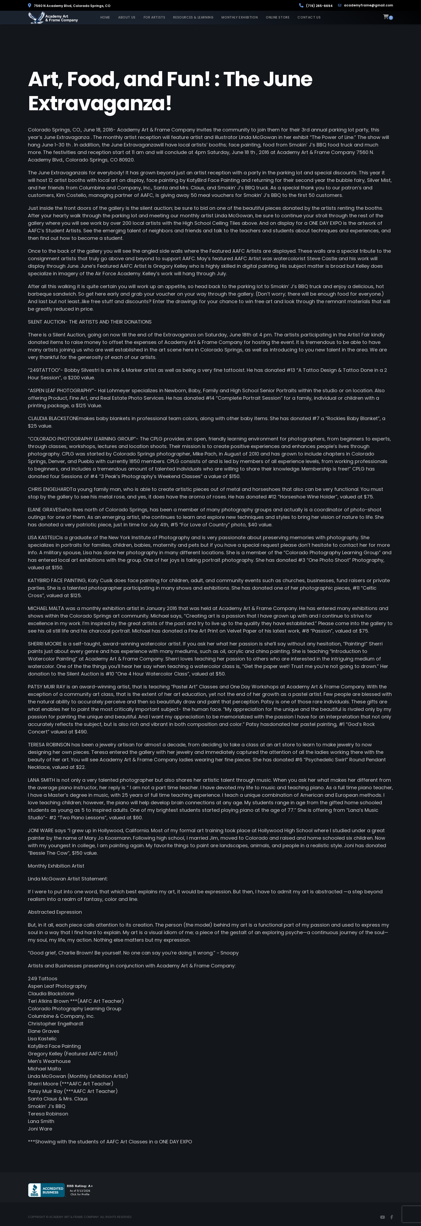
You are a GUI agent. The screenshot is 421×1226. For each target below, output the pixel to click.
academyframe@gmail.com (365, 5)
